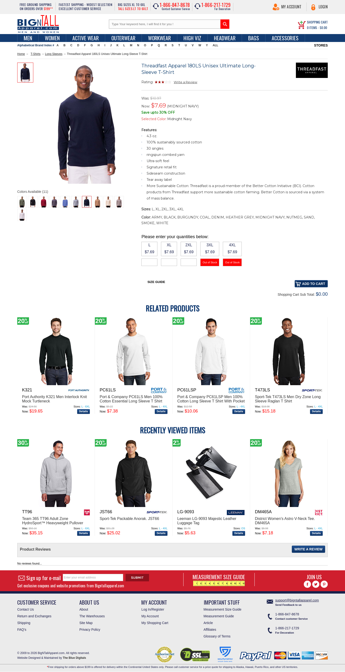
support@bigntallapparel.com (297, 600)
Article (208, 623)
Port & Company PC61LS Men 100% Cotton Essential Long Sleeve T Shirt (131, 399)
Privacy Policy (89, 629)
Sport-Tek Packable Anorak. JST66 (129, 519)
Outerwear (123, 38)
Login (323, 7)
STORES (321, 45)
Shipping (23, 623)
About (83, 609)
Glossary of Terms (217, 636)
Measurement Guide (219, 616)
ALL (215, 45)
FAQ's (21, 629)
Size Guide (156, 282)
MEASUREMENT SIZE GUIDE (219, 579)
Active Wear (85, 38)
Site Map (85, 623)
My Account (291, 7)
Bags (253, 38)
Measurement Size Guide (223, 609)
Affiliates (210, 629)
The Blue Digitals (74, 658)
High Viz (192, 38)
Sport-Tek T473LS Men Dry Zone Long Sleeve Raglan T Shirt (288, 399)
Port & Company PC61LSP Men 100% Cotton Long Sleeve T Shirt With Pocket (211, 399)
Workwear (159, 38)
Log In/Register (152, 609)
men (28, 38)
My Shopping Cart (154, 623)
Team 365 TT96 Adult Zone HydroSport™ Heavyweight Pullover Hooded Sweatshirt (52, 523)
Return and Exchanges (34, 616)
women (52, 38)
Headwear (225, 38)
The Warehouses (92, 616)
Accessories (285, 38)
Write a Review (185, 82)
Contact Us (25, 609)
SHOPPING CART (317, 21)
